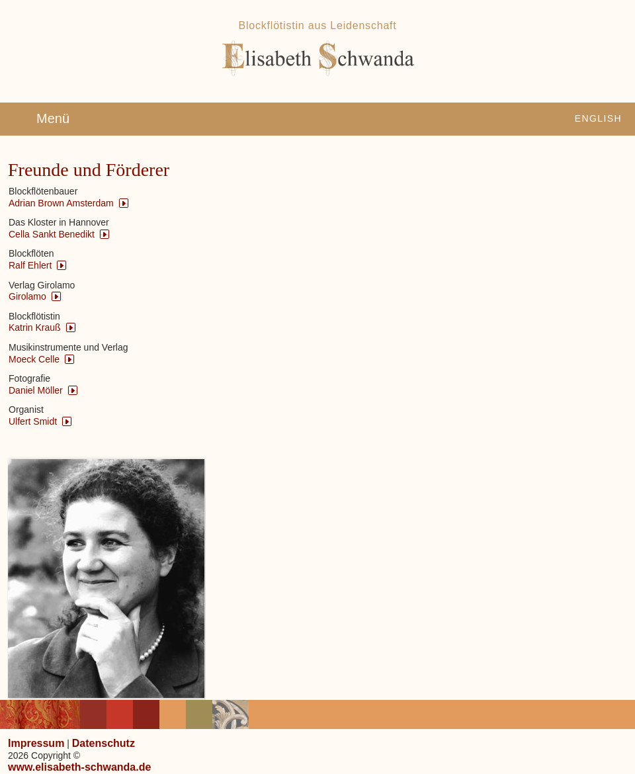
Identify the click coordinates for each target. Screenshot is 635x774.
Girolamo (27, 296)
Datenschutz (103, 743)
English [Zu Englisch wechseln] (598, 118)
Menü (52, 118)
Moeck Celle (34, 359)
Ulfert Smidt (33, 421)
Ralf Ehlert (30, 265)
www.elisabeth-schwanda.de (79, 767)
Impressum (36, 743)
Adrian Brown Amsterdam (61, 203)
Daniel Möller (36, 390)
